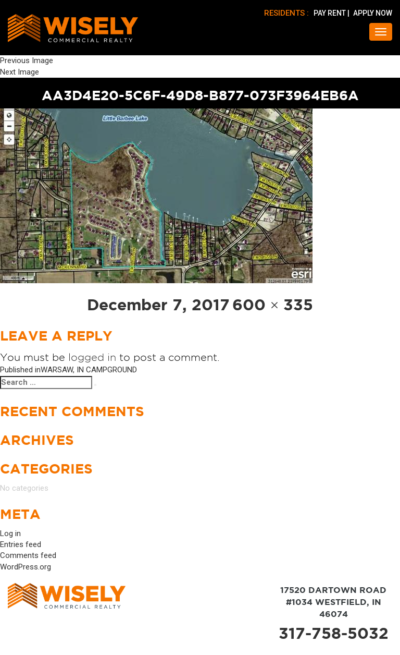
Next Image (19, 72)
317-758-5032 (334, 633)
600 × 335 (273, 304)
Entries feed (20, 544)
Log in (10, 533)
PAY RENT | (332, 13)
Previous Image (26, 60)
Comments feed (28, 555)
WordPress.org (25, 567)
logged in (92, 357)
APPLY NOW (372, 13)
